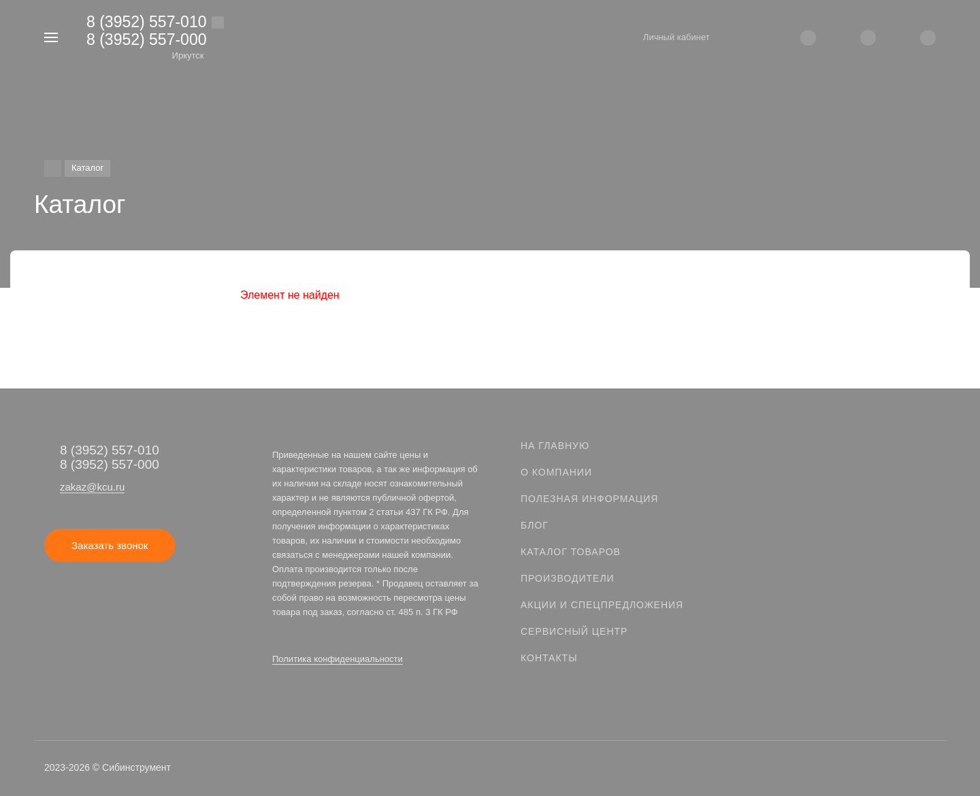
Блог (535, 525)
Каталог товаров (571, 551)
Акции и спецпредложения (602, 604)
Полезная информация (589, 498)
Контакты (549, 657)
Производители (568, 578)
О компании (556, 472)
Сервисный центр (574, 631)
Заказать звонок (109, 545)
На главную (555, 445)
